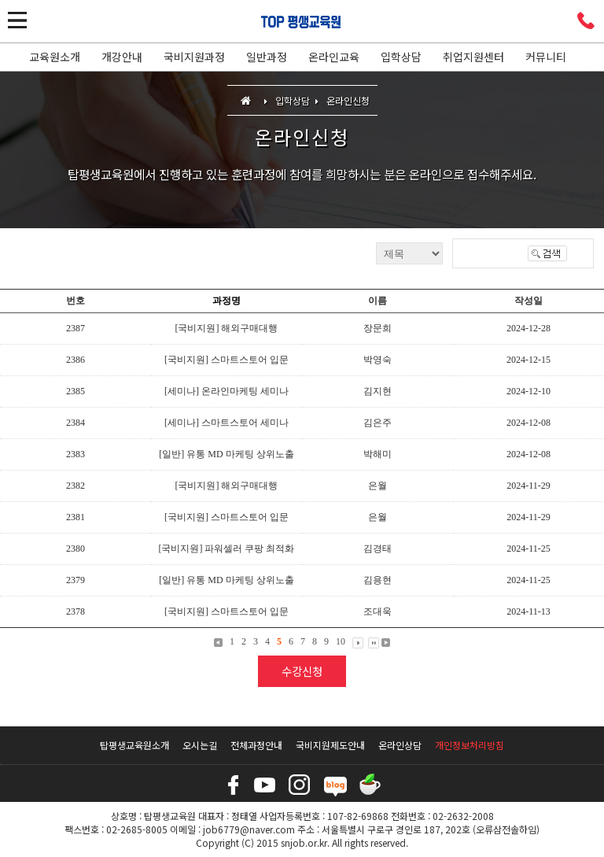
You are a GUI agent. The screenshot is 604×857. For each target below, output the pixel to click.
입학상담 (401, 57)
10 (340, 641)
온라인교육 (333, 57)
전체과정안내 (256, 745)
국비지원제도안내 (330, 745)
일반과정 (266, 57)
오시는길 (199, 745)
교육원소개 (54, 57)
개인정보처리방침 (469, 745)
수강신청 (302, 671)
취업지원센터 (473, 57)
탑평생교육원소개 (134, 745)
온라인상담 (400, 745)
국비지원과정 (194, 57)
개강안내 (121, 57)
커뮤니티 (545, 57)
